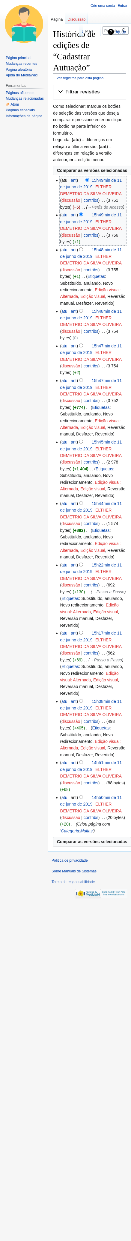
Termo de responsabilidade (73, 882)
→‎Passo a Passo (108, 591)
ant (73, 180)
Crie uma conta (103, 6)
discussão (70, 200)
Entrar (122, 6)
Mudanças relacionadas (25, 98)
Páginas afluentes (20, 93)
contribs (91, 200)
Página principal (18, 58)
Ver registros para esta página (80, 78)
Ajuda (120, 32)
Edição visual (92, 296)
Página (57, 19)
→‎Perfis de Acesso (105, 207)
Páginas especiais (20, 110)
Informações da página (24, 116)
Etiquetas (96, 276)
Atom (14, 104)
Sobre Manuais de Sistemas (74, 871)
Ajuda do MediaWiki (21, 75)
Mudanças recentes (21, 63)
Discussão (76, 19)
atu (64, 215)
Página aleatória (19, 69)
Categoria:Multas (77, 831)
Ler (66, 31)
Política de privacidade (70, 860)
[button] (89, 92)
